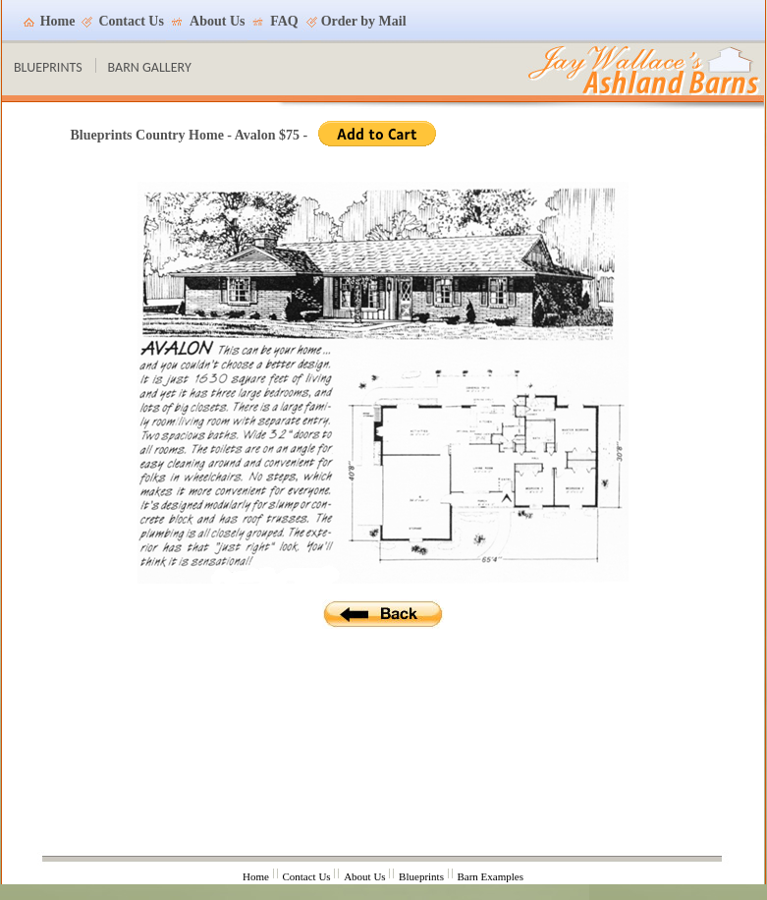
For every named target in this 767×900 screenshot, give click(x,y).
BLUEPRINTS (48, 67)
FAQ (284, 21)
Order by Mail (364, 21)
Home (58, 21)
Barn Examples (490, 876)
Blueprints (421, 876)
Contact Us (131, 21)
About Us (217, 21)
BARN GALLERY (150, 67)
